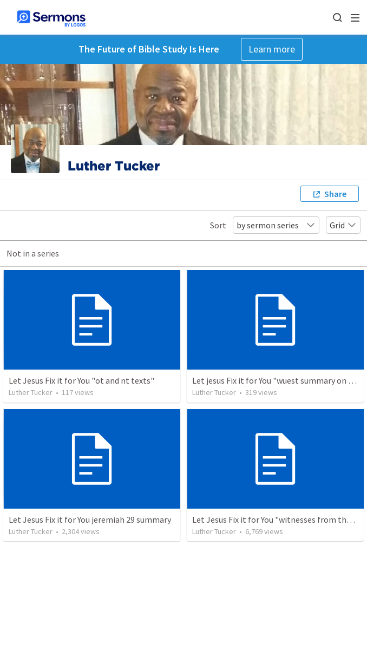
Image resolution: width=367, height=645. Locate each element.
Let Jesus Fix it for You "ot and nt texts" (81, 380)
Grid (343, 225)
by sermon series (276, 225)
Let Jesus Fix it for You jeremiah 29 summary (90, 519)
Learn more (271, 49)
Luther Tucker (31, 392)
